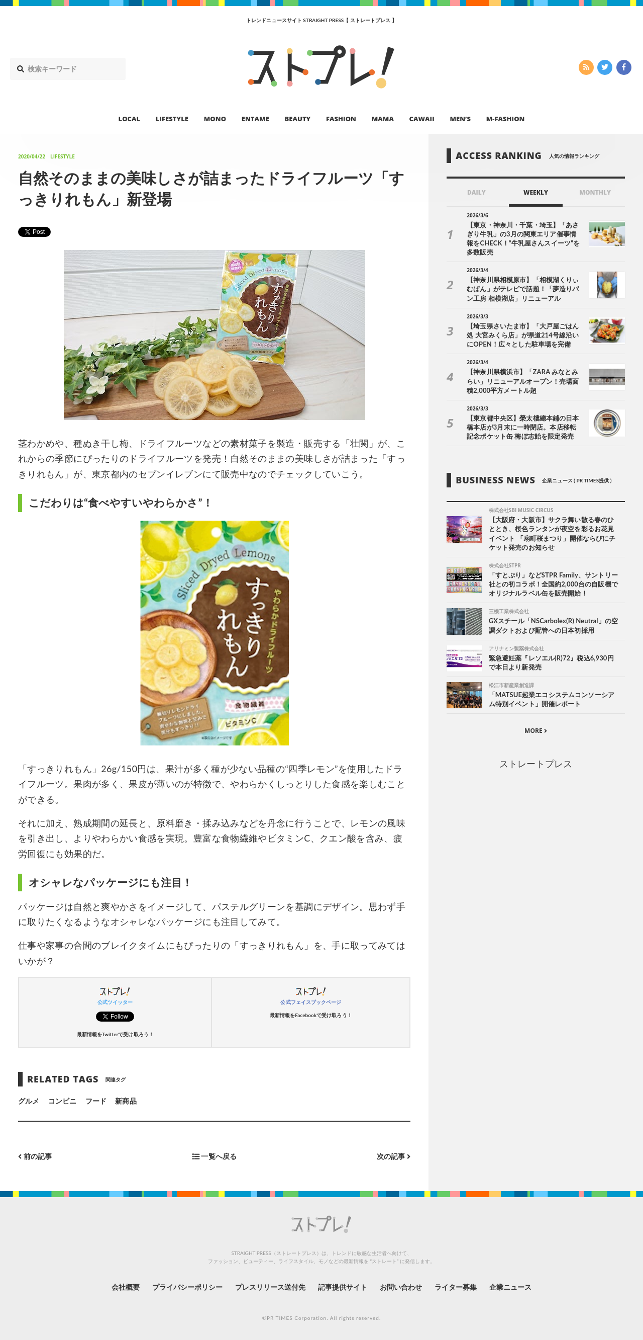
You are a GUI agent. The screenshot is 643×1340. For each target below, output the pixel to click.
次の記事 (393, 1156)
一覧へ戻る (214, 1156)
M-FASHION (505, 118)
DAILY (476, 192)
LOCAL (130, 118)
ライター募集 (456, 1287)
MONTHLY (595, 192)
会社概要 (126, 1287)
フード (95, 1101)
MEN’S (460, 118)
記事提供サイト (342, 1287)
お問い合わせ (401, 1287)
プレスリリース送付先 (270, 1287)
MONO (215, 118)
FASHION (341, 118)
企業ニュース (510, 1287)
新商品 (125, 1101)
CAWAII (422, 118)
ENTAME (255, 118)
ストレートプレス (535, 763)
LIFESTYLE (172, 118)
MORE (535, 730)
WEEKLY (535, 192)
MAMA (383, 118)
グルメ (28, 1101)
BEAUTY (298, 118)
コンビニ (62, 1101)
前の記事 (35, 1156)
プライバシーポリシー (187, 1287)
